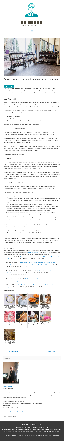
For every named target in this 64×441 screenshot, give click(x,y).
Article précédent (12, 351)
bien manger (7, 81)
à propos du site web (41, 427)
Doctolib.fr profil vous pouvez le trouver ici (13, 412)
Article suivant (52, 351)
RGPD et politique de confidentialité (26, 427)
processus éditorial (33, 252)
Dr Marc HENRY (8, 386)
